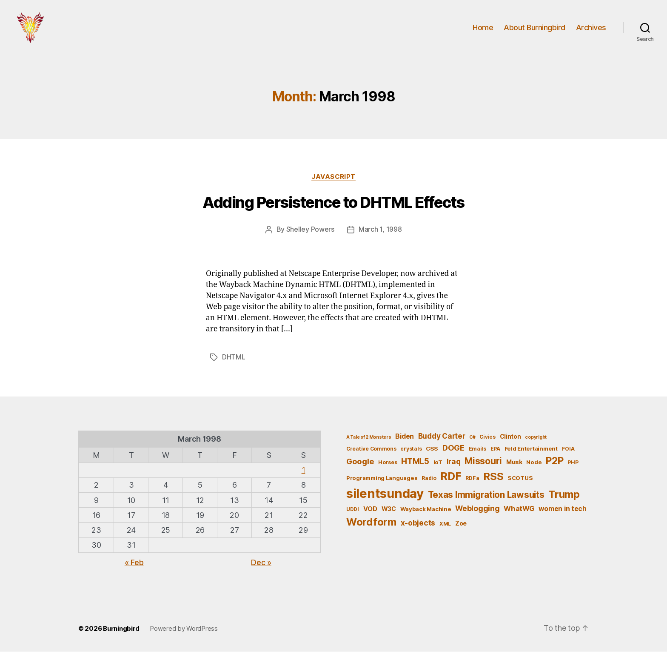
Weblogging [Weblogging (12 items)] (477, 514)
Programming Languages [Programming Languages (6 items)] (381, 484)
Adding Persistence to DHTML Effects (333, 209)
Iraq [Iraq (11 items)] (454, 467)
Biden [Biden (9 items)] (404, 443)
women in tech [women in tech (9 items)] (563, 515)
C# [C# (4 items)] (472, 443)
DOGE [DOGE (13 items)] (453, 453)
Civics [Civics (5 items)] (487, 443)
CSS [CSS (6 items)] (432, 454)
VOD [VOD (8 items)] (370, 515)
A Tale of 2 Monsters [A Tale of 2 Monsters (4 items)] (368, 443)
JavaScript (333, 183)
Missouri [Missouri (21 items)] (483, 467)
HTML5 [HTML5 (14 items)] (415, 468)
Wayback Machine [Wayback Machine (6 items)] (425, 515)
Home (483, 30)
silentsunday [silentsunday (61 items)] (385, 499)
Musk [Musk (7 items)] (514, 468)
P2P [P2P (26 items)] (554, 467)
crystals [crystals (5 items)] (411, 454)
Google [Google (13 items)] (360, 467)
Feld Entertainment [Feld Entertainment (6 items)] (531, 454)
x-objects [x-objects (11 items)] (418, 529)
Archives (591, 30)
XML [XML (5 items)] (445, 530)
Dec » (261, 568)
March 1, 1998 (380, 236)
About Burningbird (534, 30)
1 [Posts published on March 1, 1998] (303, 476)
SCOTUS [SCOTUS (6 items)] (520, 484)
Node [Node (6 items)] (534, 468)
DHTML (233, 363)
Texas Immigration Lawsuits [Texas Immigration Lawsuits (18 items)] (486, 501)
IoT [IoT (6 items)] (437, 468)
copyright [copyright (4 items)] (536, 443)
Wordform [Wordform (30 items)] (371, 528)
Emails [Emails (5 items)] (477, 454)
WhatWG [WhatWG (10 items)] (519, 515)
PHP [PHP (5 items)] (572, 468)
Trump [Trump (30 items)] (564, 500)
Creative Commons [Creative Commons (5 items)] (371, 454)
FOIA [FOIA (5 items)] (568, 454)
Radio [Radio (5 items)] (429, 484)
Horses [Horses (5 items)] (387, 468)
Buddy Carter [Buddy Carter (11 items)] (441, 442)
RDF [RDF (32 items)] (450, 482)
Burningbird (121, 635)
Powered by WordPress (184, 635)
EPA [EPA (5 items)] (495, 454)
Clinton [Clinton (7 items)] (510, 442)
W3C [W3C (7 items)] (389, 515)
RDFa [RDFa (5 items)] (472, 484)
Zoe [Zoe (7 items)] (461, 529)
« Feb (134, 568)
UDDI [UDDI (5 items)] (352, 515)
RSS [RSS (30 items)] (493, 483)
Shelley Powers (310, 236)
